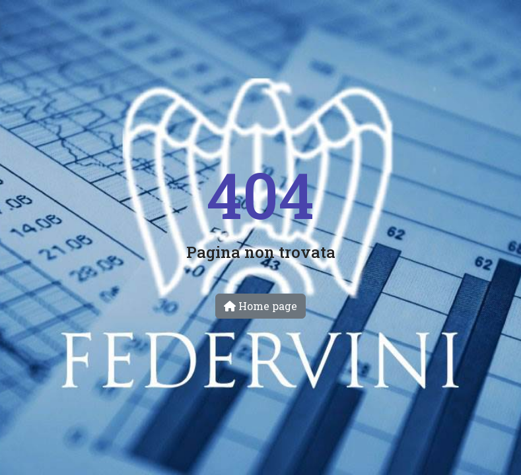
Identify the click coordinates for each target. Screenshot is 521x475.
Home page (260, 306)
